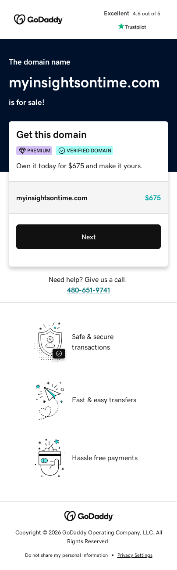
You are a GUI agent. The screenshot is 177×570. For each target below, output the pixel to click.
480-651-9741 (88, 289)
